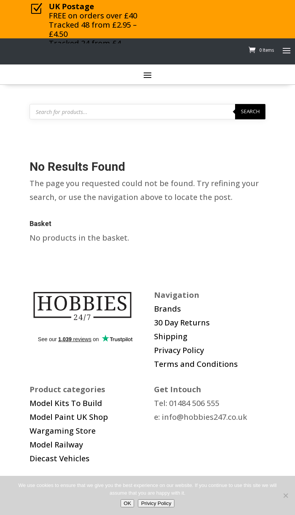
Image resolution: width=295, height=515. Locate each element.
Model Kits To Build (66, 403)
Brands (167, 309)
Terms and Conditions (196, 364)
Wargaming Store (63, 431)
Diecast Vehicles (59, 458)
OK (127, 503)
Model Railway (56, 444)
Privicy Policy (156, 503)
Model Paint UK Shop (69, 417)
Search (250, 111)
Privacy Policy (179, 350)
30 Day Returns (182, 322)
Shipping (170, 336)
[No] (285, 495)
